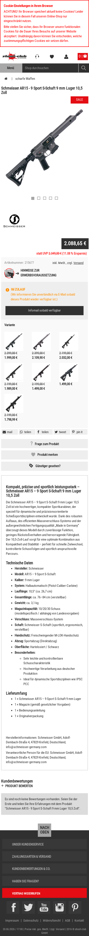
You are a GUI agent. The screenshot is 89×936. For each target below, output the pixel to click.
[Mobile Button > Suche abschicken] (83, 68)
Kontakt (79, 920)
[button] (76, 432)
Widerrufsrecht (52, 920)
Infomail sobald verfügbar (44, 310)
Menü (10, 68)
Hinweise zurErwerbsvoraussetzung (38, 273)
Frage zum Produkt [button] (47, 444)
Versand (78, 263)
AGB (67, 920)
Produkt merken (47, 455)
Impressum (12, 920)
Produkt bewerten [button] (19, 786)
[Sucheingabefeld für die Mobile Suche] (50, 68)
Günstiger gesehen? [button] (47, 466)
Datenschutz (30, 920)
